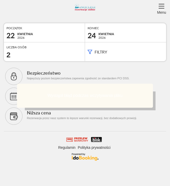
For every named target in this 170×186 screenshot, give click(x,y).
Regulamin (66, 147)
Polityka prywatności (94, 147)
